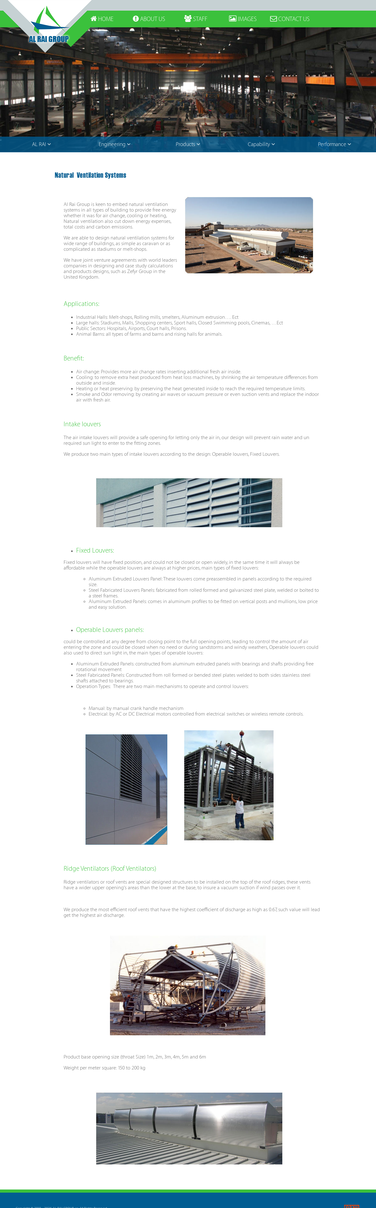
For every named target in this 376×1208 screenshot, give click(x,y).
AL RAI (41, 144)
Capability (261, 144)
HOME (102, 19)
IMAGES (243, 19)
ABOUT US (149, 19)
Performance (334, 144)
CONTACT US (290, 19)
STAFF (195, 19)
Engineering (115, 144)
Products (188, 144)
